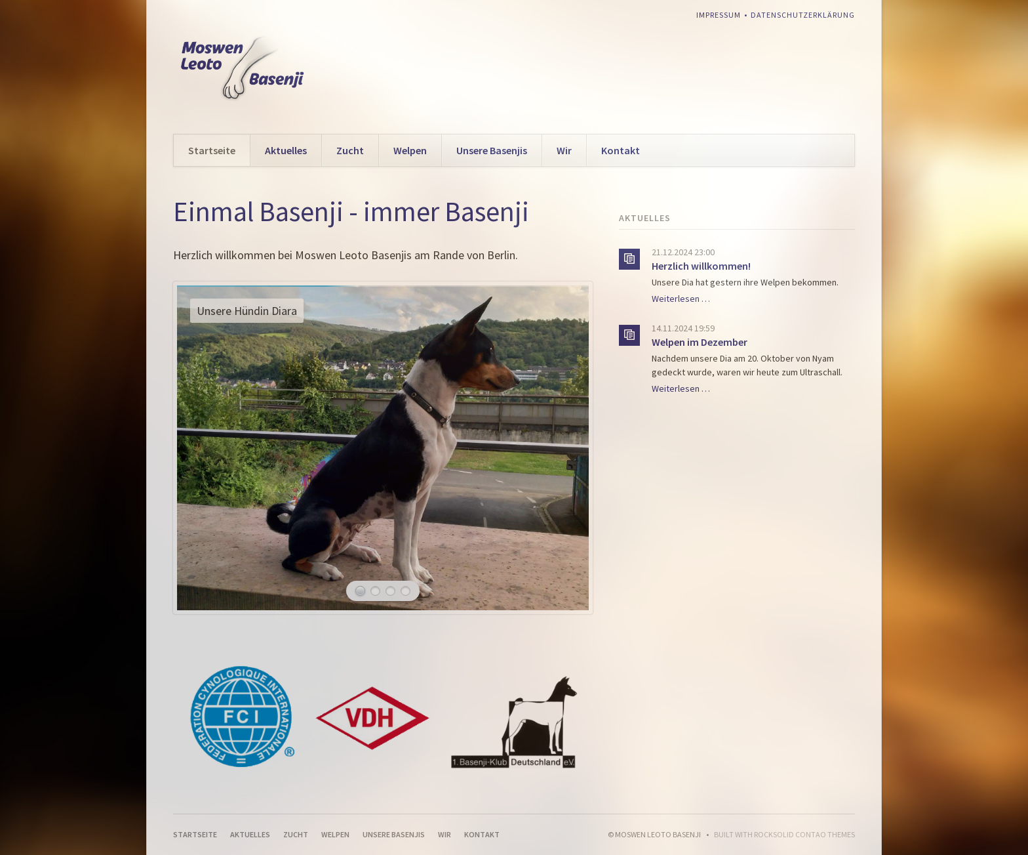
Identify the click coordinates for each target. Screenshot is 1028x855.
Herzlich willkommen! (701, 265)
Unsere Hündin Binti (405, 591)
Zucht (350, 150)
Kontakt (620, 150)
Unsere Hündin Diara (360, 591)
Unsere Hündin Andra (390, 591)
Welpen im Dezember (699, 341)
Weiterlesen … (681, 298)
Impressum (718, 15)
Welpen (410, 150)
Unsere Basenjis (491, 150)
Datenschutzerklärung (803, 15)
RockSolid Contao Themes (804, 834)
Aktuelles (286, 150)
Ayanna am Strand (375, 591)
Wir (564, 150)
